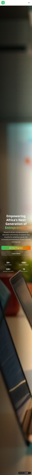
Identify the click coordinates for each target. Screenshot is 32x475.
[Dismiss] (30, 473)
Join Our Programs (16, 248)
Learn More (16, 253)
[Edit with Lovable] (24, 473)
